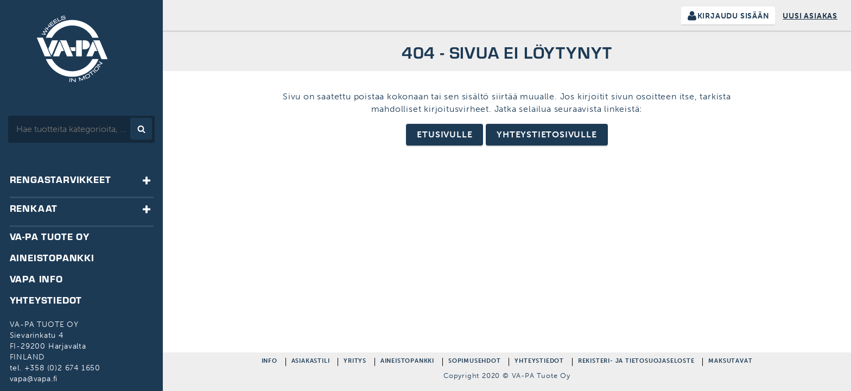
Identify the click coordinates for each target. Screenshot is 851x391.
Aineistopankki (407, 362)
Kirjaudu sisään (733, 16)
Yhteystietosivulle (546, 134)
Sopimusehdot (474, 362)
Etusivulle (444, 134)
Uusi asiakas (810, 16)
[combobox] (81, 129)
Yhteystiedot (539, 362)
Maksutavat (730, 362)
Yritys (355, 362)
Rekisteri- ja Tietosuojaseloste (636, 362)
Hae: (9, 109)
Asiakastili (310, 362)
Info (269, 362)
